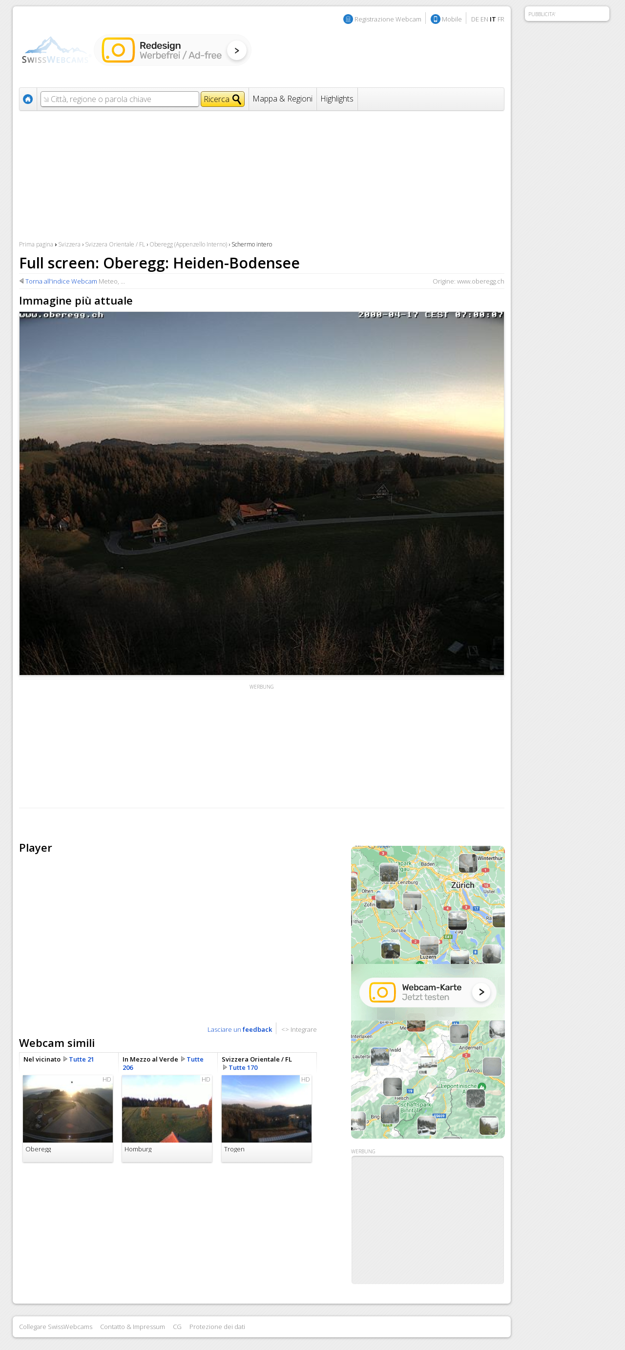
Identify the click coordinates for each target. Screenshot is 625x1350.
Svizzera (69, 244)
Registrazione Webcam (387, 19)
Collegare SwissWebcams (55, 1326)
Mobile (452, 19)
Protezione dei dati (217, 1326)
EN (484, 19)
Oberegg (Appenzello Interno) (188, 244)
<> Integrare (299, 1029)
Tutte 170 (243, 1067)
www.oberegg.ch (480, 281)
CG (177, 1326)
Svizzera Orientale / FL (115, 244)
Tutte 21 (81, 1059)
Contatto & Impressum (132, 1326)
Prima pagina (36, 244)
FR (501, 19)
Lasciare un (240, 1029)
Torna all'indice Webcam (61, 281)
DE (475, 19)
